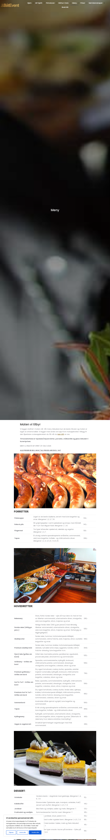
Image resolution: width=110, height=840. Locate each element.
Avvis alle (22, 832)
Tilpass (11, 832)
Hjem (29, 3)
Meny (74, 3)
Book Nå (65, 7)
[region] (24, 825)
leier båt (61, 434)
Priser (82, 3)
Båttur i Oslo (63, 3)
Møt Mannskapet (96, 3)
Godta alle (35, 832)
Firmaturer (50, 3)
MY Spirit (38, 3)
